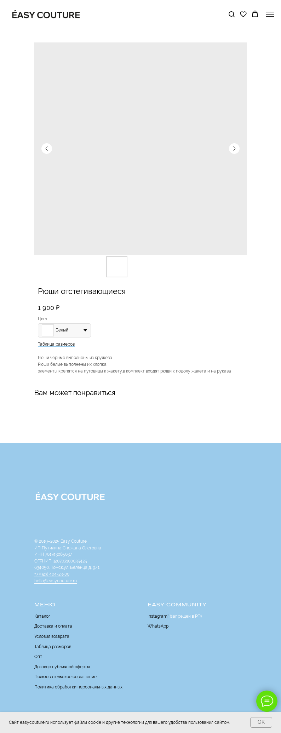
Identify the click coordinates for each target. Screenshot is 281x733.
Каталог (42, 616)
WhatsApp (158, 626)
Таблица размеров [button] (56, 344)
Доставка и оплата (53, 626)
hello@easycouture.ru (55, 580)
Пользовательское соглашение (65, 676)
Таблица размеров (52, 646)
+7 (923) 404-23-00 (51, 574)
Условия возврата (51, 636)
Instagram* (158, 616)
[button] (231, 14)
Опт (38, 656)
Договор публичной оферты (62, 666)
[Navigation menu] (270, 14)
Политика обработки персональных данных (78, 687)
